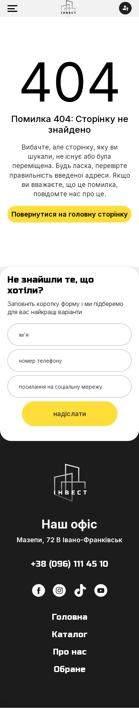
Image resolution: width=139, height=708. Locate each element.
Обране (70, 669)
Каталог (69, 634)
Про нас (69, 652)
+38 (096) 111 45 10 (69, 564)
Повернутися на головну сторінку (69, 214)
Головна (69, 617)
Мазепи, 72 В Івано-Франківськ (69, 540)
